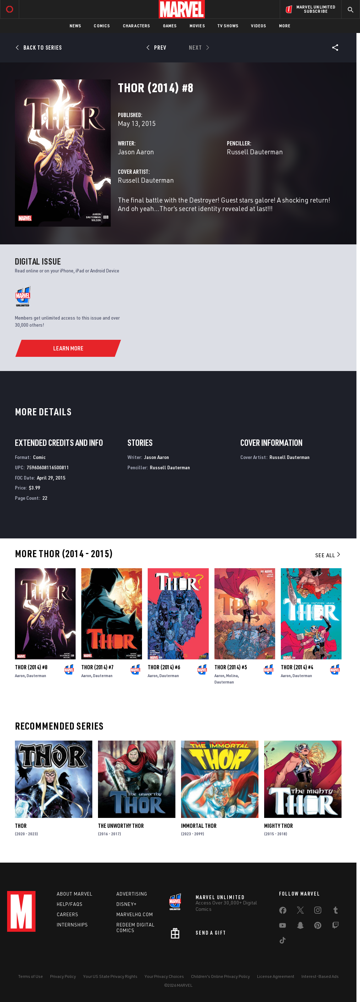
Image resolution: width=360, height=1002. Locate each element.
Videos (258, 25)
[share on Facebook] (283, 911)
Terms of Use (30, 976)
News (75, 25)
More (285, 25)
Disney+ (126, 904)
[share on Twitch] (335, 926)
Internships (72, 925)
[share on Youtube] (282, 926)
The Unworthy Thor (121, 825)
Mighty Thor (278, 825)
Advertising (131, 894)
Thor (21, 825)
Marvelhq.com (134, 914)
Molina (232, 675)
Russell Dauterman (255, 152)
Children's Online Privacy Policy (220, 976)
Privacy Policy (63, 976)
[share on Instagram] (317, 911)
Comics (102, 25)
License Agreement (275, 976)
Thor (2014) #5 (230, 667)
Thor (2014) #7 (97, 667)
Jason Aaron (136, 152)
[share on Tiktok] (282, 941)
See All (328, 555)
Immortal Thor (199, 825)
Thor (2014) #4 (297, 667)
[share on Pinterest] (317, 926)
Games (170, 25)
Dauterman (36, 675)
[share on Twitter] (300, 911)
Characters (136, 25)
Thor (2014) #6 (164, 667)
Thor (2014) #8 (31, 667)
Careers (67, 914)
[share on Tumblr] (335, 911)
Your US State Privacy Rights (110, 976)
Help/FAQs (70, 904)
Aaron (20, 675)
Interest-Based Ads (320, 976)
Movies (197, 25)
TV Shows (228, 25)
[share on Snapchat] (300, 926)
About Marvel (74, 894)
